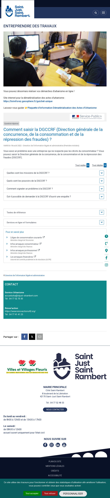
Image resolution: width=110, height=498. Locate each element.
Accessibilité (55, 475)
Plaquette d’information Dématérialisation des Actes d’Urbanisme (62, 107)
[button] (55, 173)
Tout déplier (99, 165)
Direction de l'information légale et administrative (25, 275)
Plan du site (55, 461)
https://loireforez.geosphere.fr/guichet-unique (27, 101)
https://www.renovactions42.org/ (20, 311)
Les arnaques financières (23, 257)
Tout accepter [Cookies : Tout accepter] (31, 493)
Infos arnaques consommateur (25, 244)
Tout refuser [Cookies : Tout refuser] (49, 493)
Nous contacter (55, 409)
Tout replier (82, 165)
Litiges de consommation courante (27, 237)
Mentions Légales (55, 466)
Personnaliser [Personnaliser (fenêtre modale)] (73, 493)
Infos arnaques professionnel (25, 250)
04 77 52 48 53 (57, 402)
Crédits (55, 471)
